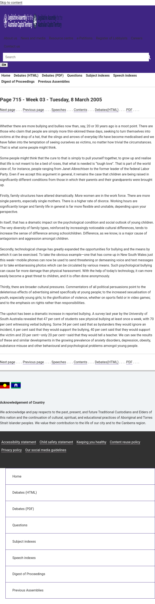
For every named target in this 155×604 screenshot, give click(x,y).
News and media (33, 38)
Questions (74, 75)
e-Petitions (84, 38)
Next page (7, 110)
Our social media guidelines (45, 450)
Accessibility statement (18, 442)
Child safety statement (56, 442)
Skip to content (11, 3)
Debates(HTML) (107, 110)
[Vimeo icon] (150, 459)
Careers (136, 38)
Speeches (58, 110)
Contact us (12, 46)
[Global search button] (148, 56)
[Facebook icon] (131, 459)
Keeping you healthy (91, 442)
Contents (80, 110)
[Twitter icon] (140, 459)
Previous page (33, 110)
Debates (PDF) (53, 75)
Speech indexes (125, 75)
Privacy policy (11, 450)
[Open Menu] (4, 65)
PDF (129, 110)
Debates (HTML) (26, 75)
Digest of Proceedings (18, 82)
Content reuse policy (125, 442)
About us (10, 38)
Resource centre (61, 38)
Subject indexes (98, 75)
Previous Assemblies (54, 82)
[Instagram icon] (120, 459)
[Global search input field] (76, 57)
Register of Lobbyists (111, 38)
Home (5, 75)
